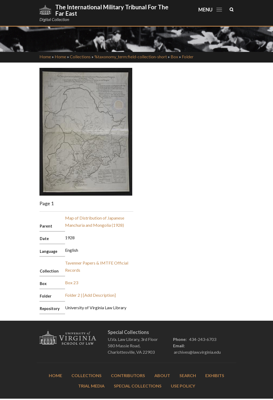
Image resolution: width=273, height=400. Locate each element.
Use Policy (183, 385)
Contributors (128, 375)
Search (187, 375)
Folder (188, 56)
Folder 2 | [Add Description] (90, 295)
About (162, 375)
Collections (80, 56)
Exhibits (214, 375)
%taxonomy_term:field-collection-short (130, 56)
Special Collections (138, 385)
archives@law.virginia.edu (197, 351)
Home (45, 56)
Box (174, 56)
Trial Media (91, 385)
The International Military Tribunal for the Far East (111, 10)
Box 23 (71, 282)
